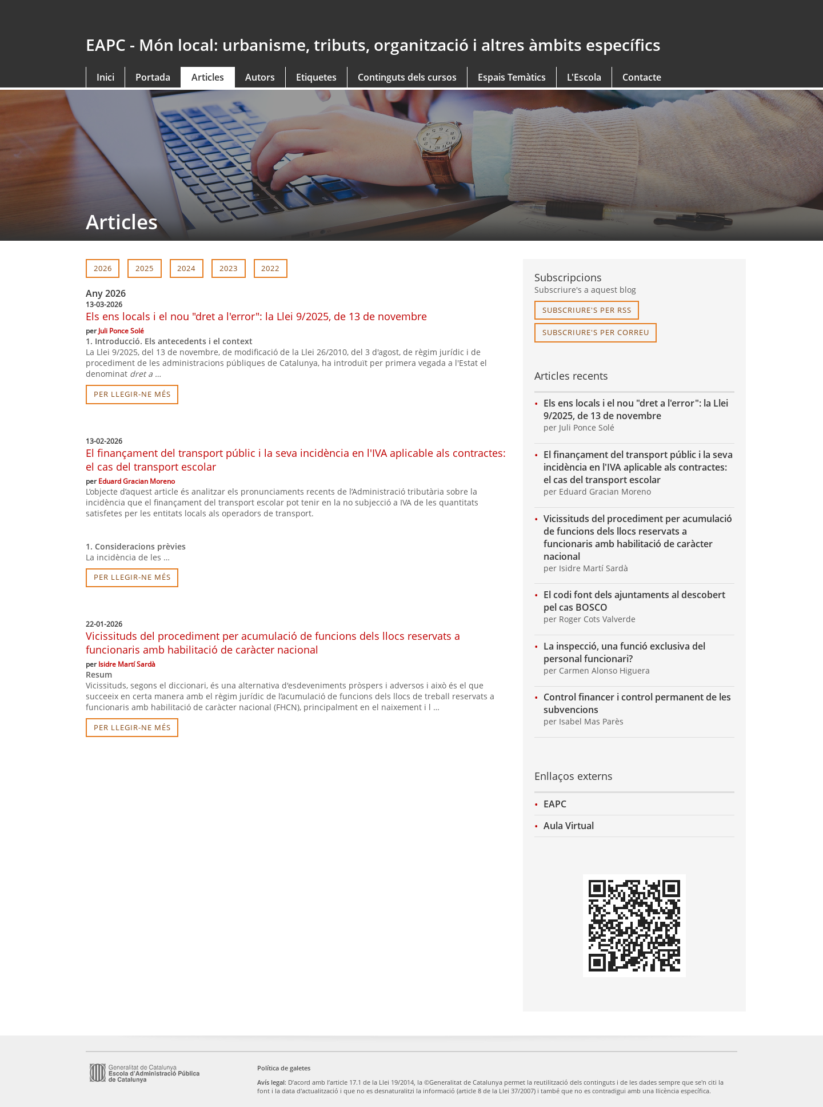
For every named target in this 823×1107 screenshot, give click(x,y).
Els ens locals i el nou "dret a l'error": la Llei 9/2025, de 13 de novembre (256, 316)
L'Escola (584, 77)
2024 (186, 268)
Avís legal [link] (271, 1082)
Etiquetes (316, 77)
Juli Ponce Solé (121, 331)
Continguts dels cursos (407, 77)
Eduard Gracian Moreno (136, 481)
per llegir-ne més (132, 394)
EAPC (555, 804)
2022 (270, 268)
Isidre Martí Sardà (126, 664)
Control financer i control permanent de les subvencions (637, 703)
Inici (105, 77)
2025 (144, 268)
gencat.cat (244, 18)
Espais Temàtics (512, 77)
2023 (228, 268)
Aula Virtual (569, 825)
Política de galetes (283, 1068)
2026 (103, 268)
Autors (260, 77)
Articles (207, 77)
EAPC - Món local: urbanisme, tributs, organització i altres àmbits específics (373, 44)
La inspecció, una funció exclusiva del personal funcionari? (624, 652)
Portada (152, 77)
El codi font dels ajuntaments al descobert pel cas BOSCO (634, 601)
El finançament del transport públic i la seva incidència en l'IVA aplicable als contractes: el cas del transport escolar (638, 467)
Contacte (641, 77)
